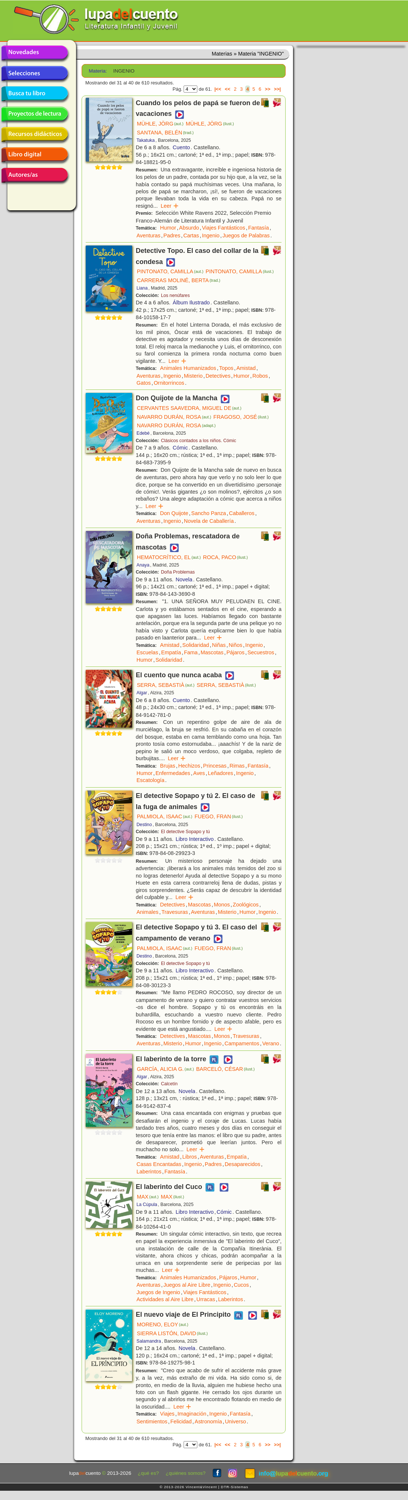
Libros (189, 1157)
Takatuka (145, 140)
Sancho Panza (208, 513)
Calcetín (169, 1083)
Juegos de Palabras (246, 235)
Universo (235, 1421)
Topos (226, 368)
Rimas (237, 766)
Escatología (150, 780)
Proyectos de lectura (34, 114)
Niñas (219, 645)
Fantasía (258, 228)
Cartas (191, 235)
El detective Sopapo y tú (185, 831)
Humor (168, 228)
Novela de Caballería (209, 521)
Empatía (171, 652)
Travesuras (174, 912)
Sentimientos (151, 1421)
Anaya (142, 565)
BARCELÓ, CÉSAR (225, 1069)
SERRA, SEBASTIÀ (165, 685)
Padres (172, 235)
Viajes (167, 1414)
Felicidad (181, 1421)
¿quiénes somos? (185, 1473)
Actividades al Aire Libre (165, 1299)
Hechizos (189, 766)
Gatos (143, 383)
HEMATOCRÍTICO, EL (169, 557)
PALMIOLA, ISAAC (164, 816)
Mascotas (212, 652)
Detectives (217, 376)
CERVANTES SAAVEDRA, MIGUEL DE (189, 408)
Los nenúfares (175, 295)
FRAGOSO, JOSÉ (241, 417)
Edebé (142, 433)
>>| (277, 89)
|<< (217, 89)
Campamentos (241, 1043)
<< (227, 89)
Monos (222, 905)
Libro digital (34, 154)
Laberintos (148, 1172)
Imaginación (192, 1414)
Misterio (193, 376)
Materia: (98, 71)
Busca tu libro (34, 93)
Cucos (241, 1285)
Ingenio (211, 235)
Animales (147, 912)
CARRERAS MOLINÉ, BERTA (178, 280)
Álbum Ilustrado (191, 302)
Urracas (206, 1299)
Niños (235, 645)
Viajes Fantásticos (223, 228)
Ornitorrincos (169, 383)
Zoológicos (246, 905)
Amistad (246, 368)
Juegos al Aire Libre (187, 1285)
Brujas (167, 766)
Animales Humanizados (188, 368)
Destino (144, 824)
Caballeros (241, 513)
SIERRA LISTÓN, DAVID (172, 1333)
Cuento (181, 147)
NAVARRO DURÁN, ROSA (174, 417)
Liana (142, 288)
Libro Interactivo (195, 839)
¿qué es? (148, 1473)
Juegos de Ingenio (158, 1292)
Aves (199, 773)
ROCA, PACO (225, 557)
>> (267, 89)
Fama (191, 652)
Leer (170, 206)
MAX (148, 1197)
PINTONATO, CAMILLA (170, 271)
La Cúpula (146, 1204)
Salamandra (148, 1341)
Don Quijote (174, 513)
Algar (141, 692)
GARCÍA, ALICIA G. (165, 1069)
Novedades (34, 53)
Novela (184, 579)
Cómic (180, 448)
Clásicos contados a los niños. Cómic (198, 440)
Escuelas (147, 652)
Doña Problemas (178, 572)
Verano (270, 1043)
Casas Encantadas (158, 1164)
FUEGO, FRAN (218, 816)
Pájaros (235, 652)
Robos (260, 376)
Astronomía (208, 1421)
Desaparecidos (242, 1164)
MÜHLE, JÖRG (160, 124)
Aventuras (148, 235)
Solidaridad (195, 645)
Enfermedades (172, 773)
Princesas (215, 766)
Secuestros (260, 652)
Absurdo (189, 228)
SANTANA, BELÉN (165, 133)
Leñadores (220, 773)
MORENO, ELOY (162, 1324)
